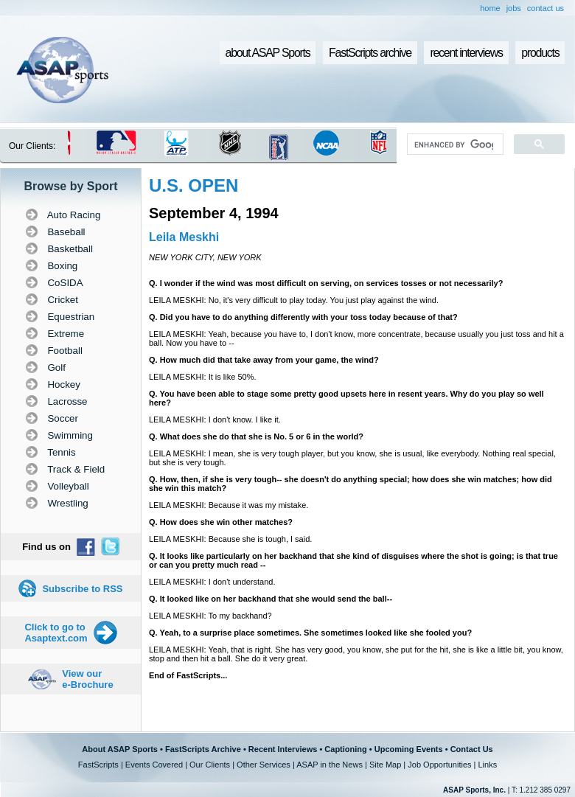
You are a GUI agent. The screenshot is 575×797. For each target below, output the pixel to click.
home (490, 8)
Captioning (345, 749)
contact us (545, 8)
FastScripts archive (370, 52)
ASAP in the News (329, 764)
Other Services (263, 764)
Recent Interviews (283, 749)
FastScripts (98, 764)
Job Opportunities (439, 764)
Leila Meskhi (184, 237)
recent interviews (466, 52)
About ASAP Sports (120, 749)
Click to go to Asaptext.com (55, 633)
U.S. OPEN (193, 185)
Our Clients (209, 764)
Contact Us (471, 749)
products (540, 52)
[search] (453, 144)
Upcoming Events (408, 749)
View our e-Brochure (87, 679)
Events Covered (154, 764)
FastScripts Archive (203, 749)
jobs (513, 8)
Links (487, 764)
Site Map (385, 764)
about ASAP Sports (268, 52)
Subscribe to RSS (82, 588)
